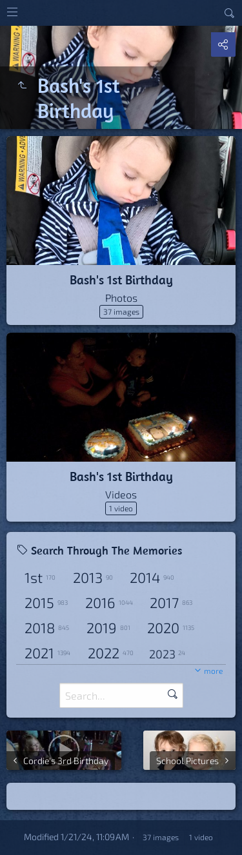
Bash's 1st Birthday (121, 279)
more (213, 670)
